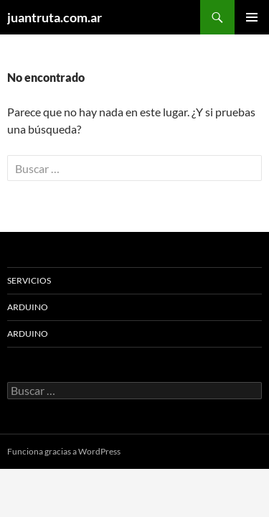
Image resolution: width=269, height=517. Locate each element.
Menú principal (252, 17)
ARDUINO (27, 307)
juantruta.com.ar (54, 17)
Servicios (29, 280)
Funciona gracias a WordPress (64, 451)
